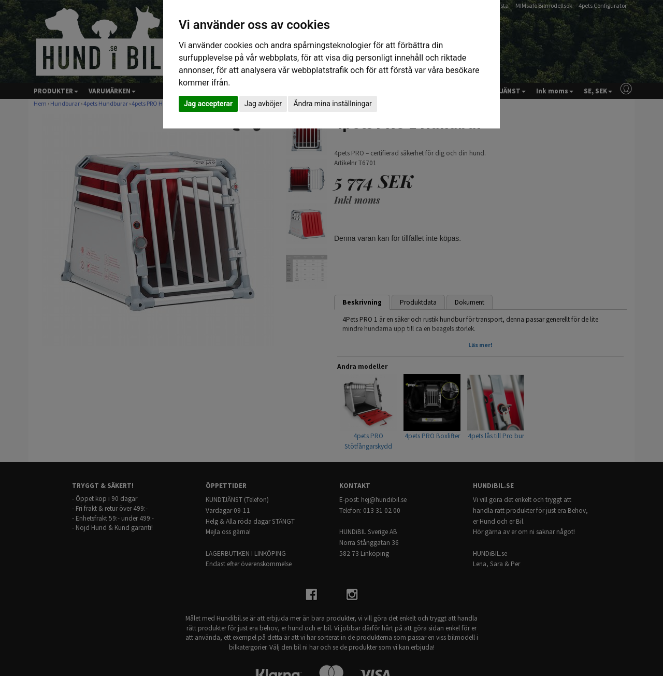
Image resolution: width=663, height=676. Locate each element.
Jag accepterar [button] (208, 103)
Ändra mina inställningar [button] (332, 103)
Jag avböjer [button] (263, 103)
